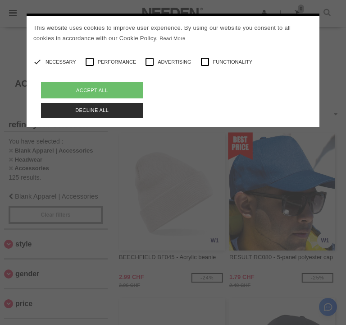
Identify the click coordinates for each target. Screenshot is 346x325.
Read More (172, 38)
